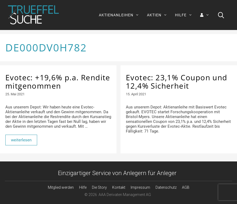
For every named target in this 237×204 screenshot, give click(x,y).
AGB (185, 187)
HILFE (185, 15)
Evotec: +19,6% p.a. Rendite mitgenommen (57, 81)
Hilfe (83, 187)
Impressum (140, 187)
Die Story (99, 187)
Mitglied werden (61, 187)
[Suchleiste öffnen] (221, 15)
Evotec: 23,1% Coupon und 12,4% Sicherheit (176, 81)
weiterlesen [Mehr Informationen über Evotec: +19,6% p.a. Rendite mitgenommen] (21, 140)
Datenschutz (166, 187)
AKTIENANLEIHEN (121, 15)
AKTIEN (159, 15)
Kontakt (118, 187)
